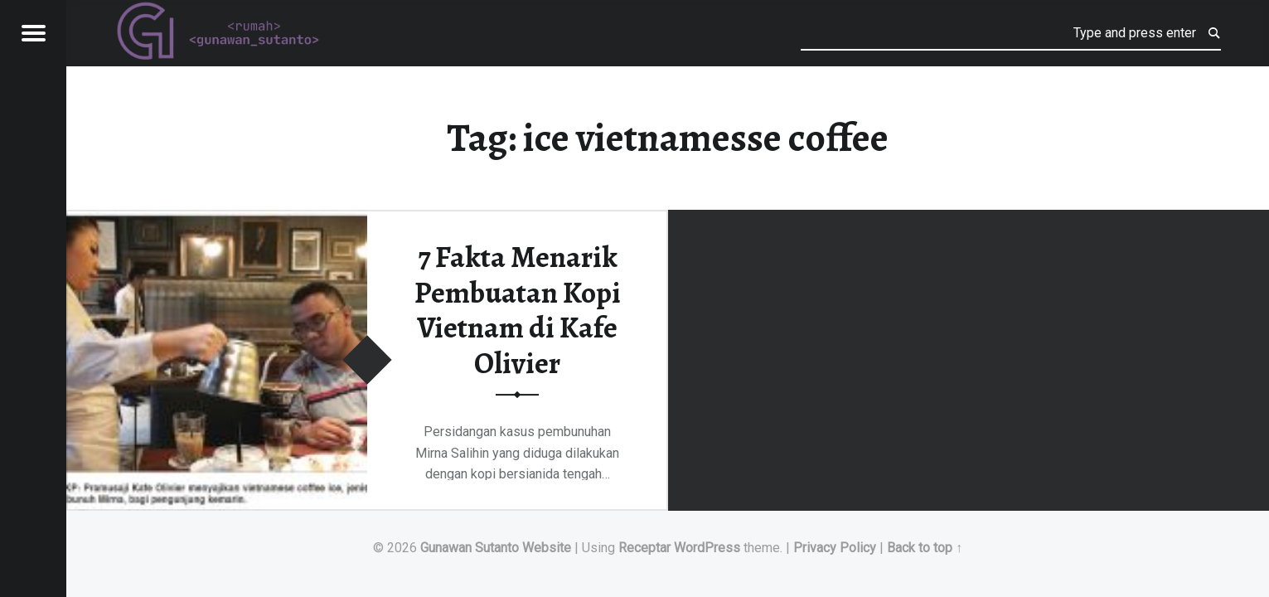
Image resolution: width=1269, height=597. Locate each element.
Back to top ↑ (924, 548)
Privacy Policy (834, 548)
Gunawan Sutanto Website (495, 548)
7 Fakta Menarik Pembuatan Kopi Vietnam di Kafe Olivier (517, 310)
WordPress (707, 548)
